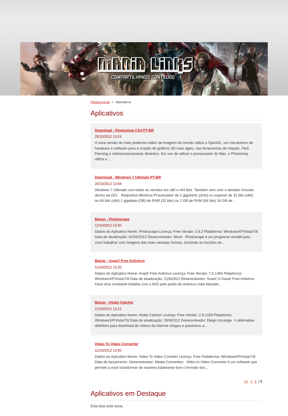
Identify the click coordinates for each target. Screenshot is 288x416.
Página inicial (100, 102)
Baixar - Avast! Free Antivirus (120, 261)
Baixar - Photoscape (112, 219)
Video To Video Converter (116, 344)
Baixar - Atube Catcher (114, 302)
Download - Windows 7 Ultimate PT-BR (128, 177)
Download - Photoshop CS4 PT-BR (124, 130)
